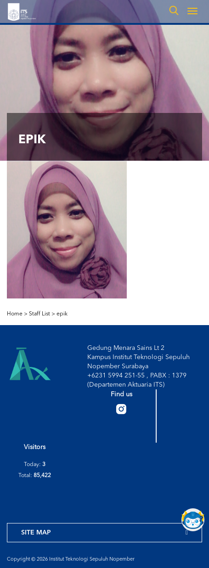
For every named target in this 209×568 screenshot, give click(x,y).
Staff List (39, 314)
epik (62, 314)
